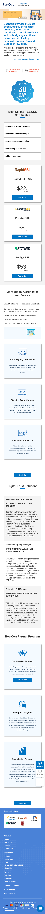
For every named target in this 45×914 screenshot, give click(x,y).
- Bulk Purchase (9, 881)
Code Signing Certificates (22, 359)
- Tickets (7, 856)
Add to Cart (22, 197)
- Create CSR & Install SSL (13, 865)
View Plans (22, 680)
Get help (22, 475)
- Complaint (8, 868)
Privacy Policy (9, 889)
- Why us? (7, 845)
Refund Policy (9, 893)
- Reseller (7, 876)
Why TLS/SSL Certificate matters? (27, 59)
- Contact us (8, 848)
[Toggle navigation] (40, 908)
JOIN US (22, 803)
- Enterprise (8, 879)
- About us (7, 839)
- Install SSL (8, 859)
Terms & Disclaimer (11, 886)
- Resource (8, 842)
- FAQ (6, 862)
